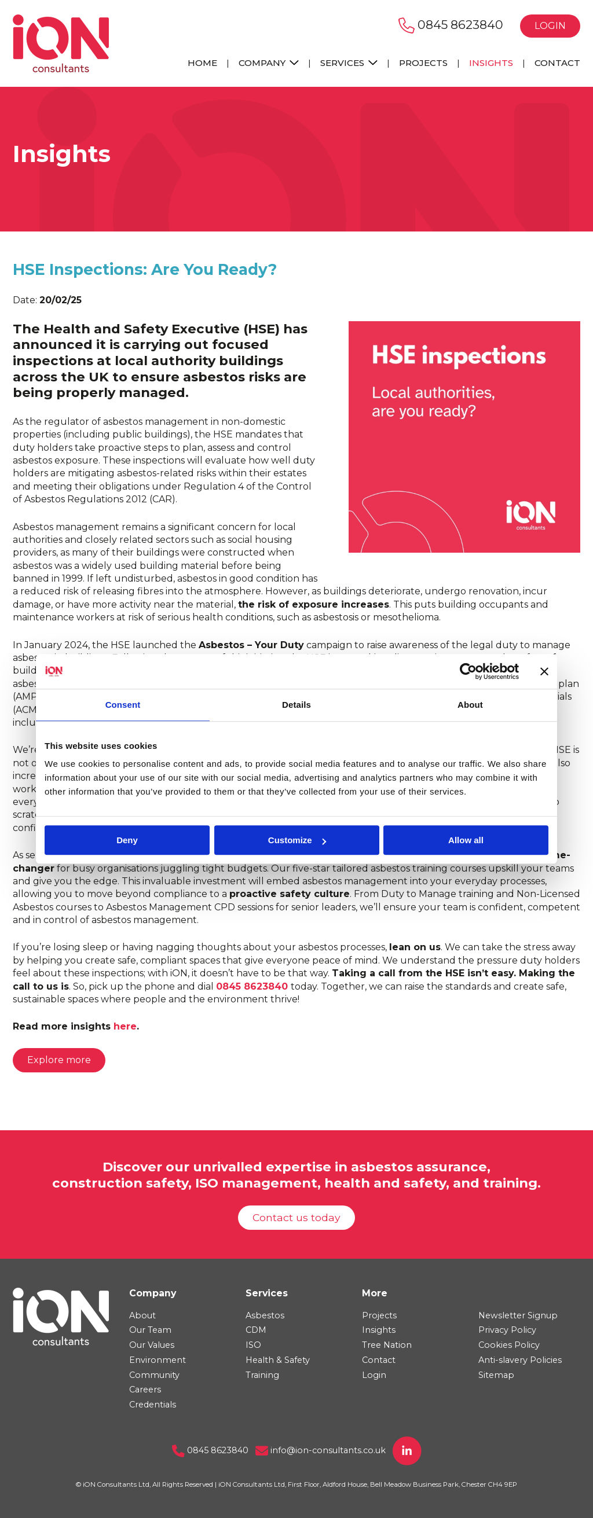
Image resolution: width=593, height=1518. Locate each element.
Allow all (466, 840)
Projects (423, 62)
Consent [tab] (123, 705)
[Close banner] (544, 671)
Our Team (150, 1330)
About (142, 1315)
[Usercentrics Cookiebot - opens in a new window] (468, 671)
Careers (145, 1389)
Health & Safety (278, 1360)
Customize (297, 840)
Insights (491, 62)
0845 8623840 (450, 24)
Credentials (152, 1404)
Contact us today (296, 1217)
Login (550, 25)
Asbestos (265, 1315)
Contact (557, 62)
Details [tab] (296, 705)
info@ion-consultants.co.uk (320, 1450)
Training (262, 1375)
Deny (127, 840)
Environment (157, 1360)
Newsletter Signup (518, 1315)
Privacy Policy (507, 1330)
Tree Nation (387, 1345)
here (125, 1026)
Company (269, 62)
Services (349, 62)
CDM (256, 1330)
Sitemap (496, 1375)
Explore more (59, 1059)
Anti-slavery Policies (520, 1360)
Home (202, 62)
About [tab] (470, 705)
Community (154, 1375)
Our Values (151, 1345)
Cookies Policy (509, 1345)
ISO (253, 1345)
